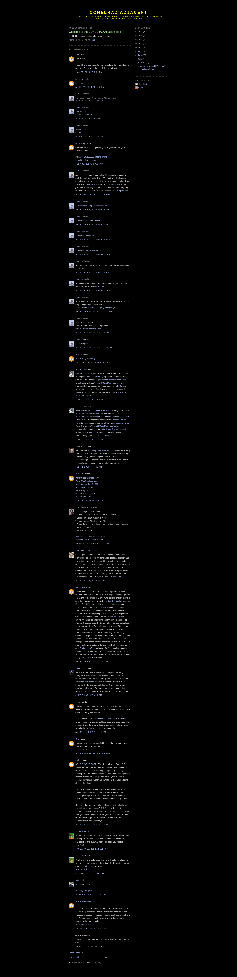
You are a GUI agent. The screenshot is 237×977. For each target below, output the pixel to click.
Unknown (79, 354)
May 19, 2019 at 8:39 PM (89, 118)
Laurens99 (80, 94)
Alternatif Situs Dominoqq (105, 383)
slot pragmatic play (83, 890)
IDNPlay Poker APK (84, 507)
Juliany (78, 702)
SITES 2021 (80, 831)
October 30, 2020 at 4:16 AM (92, 544)
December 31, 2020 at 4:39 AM (92, 661)
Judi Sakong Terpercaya (85, 358)
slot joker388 (122, 191)
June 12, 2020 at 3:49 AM (89, 399)
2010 (140, 55)
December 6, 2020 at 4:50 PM (92, 580)
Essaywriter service (99, 450)
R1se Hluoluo (81, 668)
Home (104, 957)
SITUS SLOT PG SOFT (85, 764)
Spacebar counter (83, 901)
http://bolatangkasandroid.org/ (88, 329)
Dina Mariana (81, 587)
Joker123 (117, 577)
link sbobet (99, 286)
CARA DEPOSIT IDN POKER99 (89, 540)
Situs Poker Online (90, 432)
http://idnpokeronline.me (85, 160)
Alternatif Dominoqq (93, 376)
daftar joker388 (92, 184)
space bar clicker (82, 924)
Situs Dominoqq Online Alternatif (94, 410)
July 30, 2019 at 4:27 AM (89, 164)
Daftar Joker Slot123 (84, 487)
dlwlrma (78, 760)
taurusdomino (81, 369)
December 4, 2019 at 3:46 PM (92, 272)
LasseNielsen (81, 446)
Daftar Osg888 (81, 490)
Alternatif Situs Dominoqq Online (113, 380)
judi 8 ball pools (82, 344)
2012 (140, 47)
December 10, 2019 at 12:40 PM (93, 311)
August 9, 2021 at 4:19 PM (90, 732)
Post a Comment (76, 953)
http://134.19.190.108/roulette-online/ (91, 157)
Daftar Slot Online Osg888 (86, 484)
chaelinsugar (81, 143)
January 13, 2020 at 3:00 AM (91, 362)
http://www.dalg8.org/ (84, 235)
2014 (140, 39)
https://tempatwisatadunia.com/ (88, 682)
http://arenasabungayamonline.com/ (91, 205)
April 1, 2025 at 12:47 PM (89, 946)
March (144, 62)
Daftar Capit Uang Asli (85, 493)
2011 (140, 51)
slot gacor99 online (83, 884)
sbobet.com (80, 129)
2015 (140, 35)
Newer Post (74, 957)
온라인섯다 (80, 845)
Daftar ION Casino (83, 496)
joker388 (84, 175)
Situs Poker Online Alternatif (113, 429)
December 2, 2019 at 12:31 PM (93, 254)
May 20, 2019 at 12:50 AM (89, 136)
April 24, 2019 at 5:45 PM (89, 87)
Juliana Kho (80, 474)
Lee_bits (79, 54)
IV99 (77, 880)
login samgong (81, 268)
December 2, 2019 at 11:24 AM (92, 239)
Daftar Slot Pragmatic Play (86, 478)
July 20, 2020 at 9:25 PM (89, 501)
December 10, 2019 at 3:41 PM (93, 333)
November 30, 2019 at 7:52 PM (93, 194)
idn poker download (84, 114)
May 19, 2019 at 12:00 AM (89, 100)
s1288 (78, 132)
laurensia (79, 79)
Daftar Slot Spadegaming (86, 481)
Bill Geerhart (141, 84)
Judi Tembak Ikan (115, 601)
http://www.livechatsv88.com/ (88, 250)
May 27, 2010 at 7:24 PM (89, 72)
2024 (140, 31)
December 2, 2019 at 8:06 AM (92, 209)
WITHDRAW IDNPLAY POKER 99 (90, 537)
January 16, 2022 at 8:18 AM (91, 873)
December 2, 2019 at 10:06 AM (92, 224)
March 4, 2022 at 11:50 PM (90, 894)
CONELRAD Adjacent (119, 12)
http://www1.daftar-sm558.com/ (89, 220)
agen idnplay (81, 111)
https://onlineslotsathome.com (104, 719)
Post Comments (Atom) (91, 962)
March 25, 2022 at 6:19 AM (90, 928)
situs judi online (113, 184)
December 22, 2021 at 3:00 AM (92, 825)
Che (77, 739)
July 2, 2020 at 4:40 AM (88, 467)
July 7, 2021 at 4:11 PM (88, 695)
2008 (140, 59)
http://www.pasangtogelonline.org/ (100, 307)
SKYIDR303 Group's (84, 550)
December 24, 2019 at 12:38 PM (93, 347)
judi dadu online (82, 83)
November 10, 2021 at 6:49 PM (93, 753)
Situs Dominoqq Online (85, 373)
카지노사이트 (81, 749)
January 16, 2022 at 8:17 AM (91, 849)
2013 (140, 43)
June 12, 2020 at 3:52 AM (89, 439)
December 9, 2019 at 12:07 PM (93, 290)
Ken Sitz (139, 88)
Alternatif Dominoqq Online (106, 435)
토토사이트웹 (81, 869)
